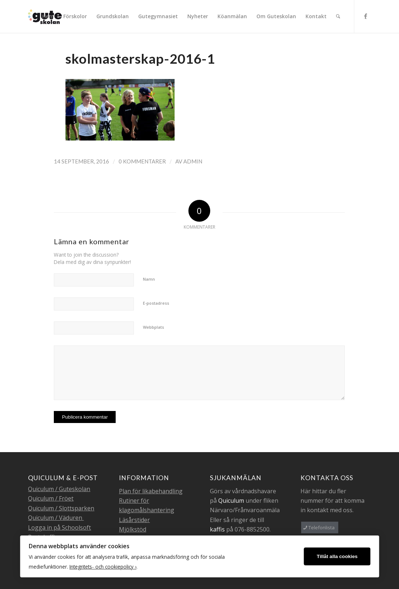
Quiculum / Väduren (56, 518)
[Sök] (338, 16)
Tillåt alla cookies (337, 556)
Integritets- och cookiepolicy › (102, 566)
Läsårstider (134, 520)
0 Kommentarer (142, 161)
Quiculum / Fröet (50, 498)
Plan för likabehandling (151, 491)
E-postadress (156, 303)
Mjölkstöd (132, 529)
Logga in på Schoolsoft (59, 527)
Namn (149, 279)
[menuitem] (48, 16)
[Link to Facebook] (365, 16)
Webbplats (153, 327)
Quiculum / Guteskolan (59, 489)
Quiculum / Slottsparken (61, 508)
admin (192, 161)
